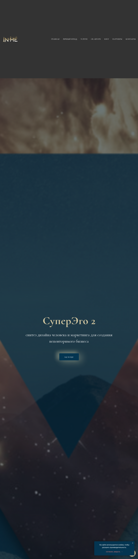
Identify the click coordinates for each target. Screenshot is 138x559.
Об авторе (96, 39)
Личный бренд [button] (70, 39)
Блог (106, 39)
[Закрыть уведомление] (132, 543)
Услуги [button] (84, 39)
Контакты (131, 39)
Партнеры (117, 39)
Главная (55, 39)
